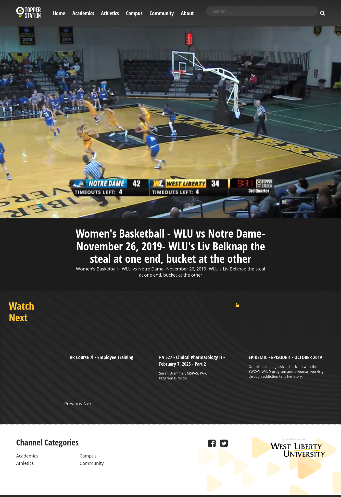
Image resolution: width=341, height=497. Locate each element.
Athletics (110, 13)
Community (162, 13)
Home (59, 13)
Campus (134, 13)
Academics (83, 13)
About (187, 13)
